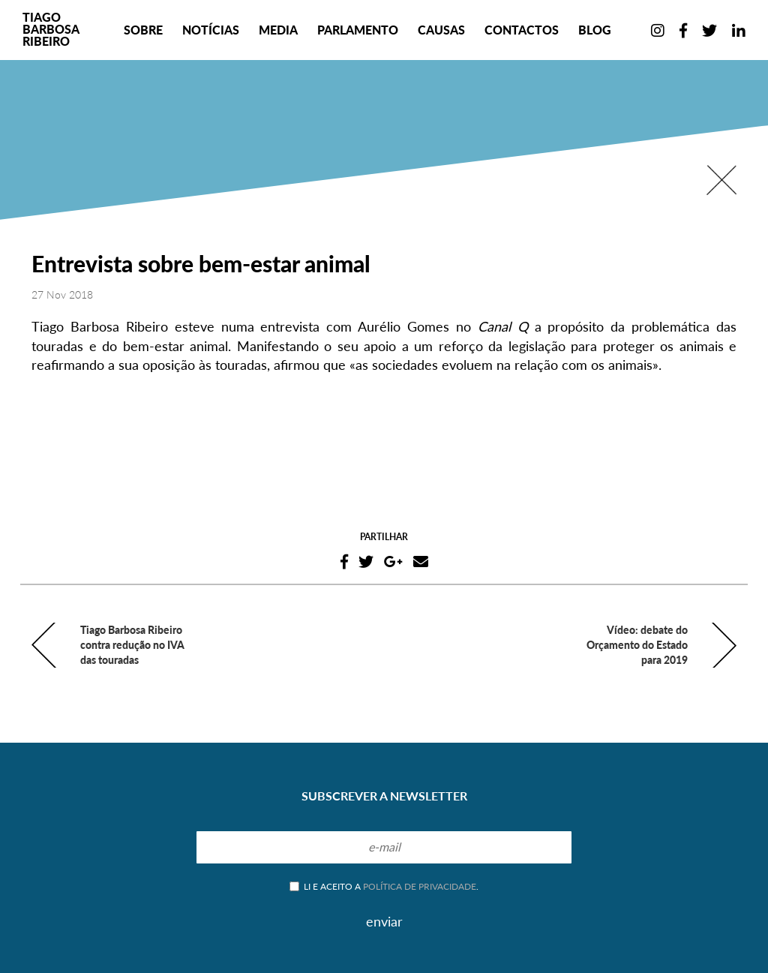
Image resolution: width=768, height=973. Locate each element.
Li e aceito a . (384, 886)
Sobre (143, 30)
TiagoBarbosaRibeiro (51, 29)
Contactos (521, 30)
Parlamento (357, 30)
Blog (594, 30)
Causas (441, 30)
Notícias (210, 30)
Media (278, 30)
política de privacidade (419, 886)
